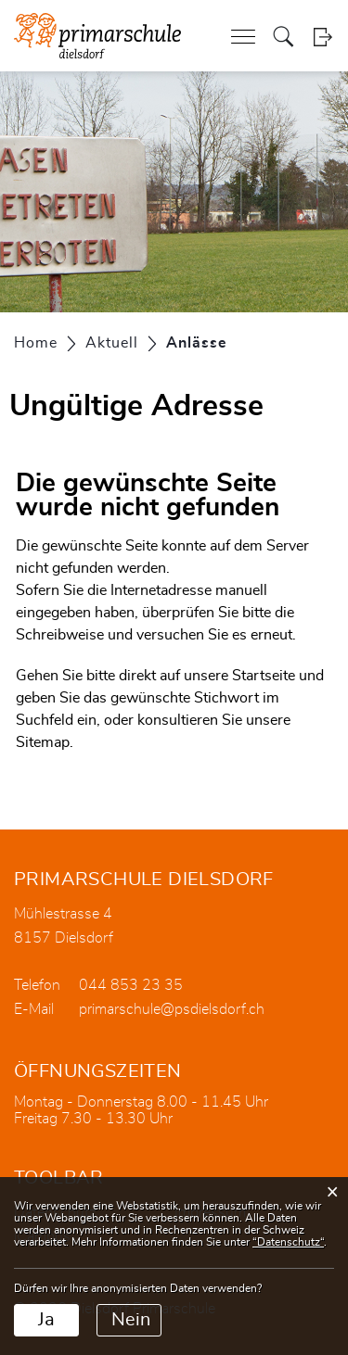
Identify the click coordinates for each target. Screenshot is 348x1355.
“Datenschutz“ (288, 1241)
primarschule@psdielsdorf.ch (171, 1009)
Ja (46, 1320)
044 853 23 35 (131, 985)
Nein (130, 1320)
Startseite (263, 675)
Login (322, 36)
